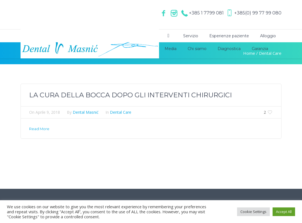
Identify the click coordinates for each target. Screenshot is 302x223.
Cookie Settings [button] (253, 211)
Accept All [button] (284, 211)
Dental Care (120, 112)
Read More (39, 129)
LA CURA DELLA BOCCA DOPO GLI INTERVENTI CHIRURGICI (130, 95)
